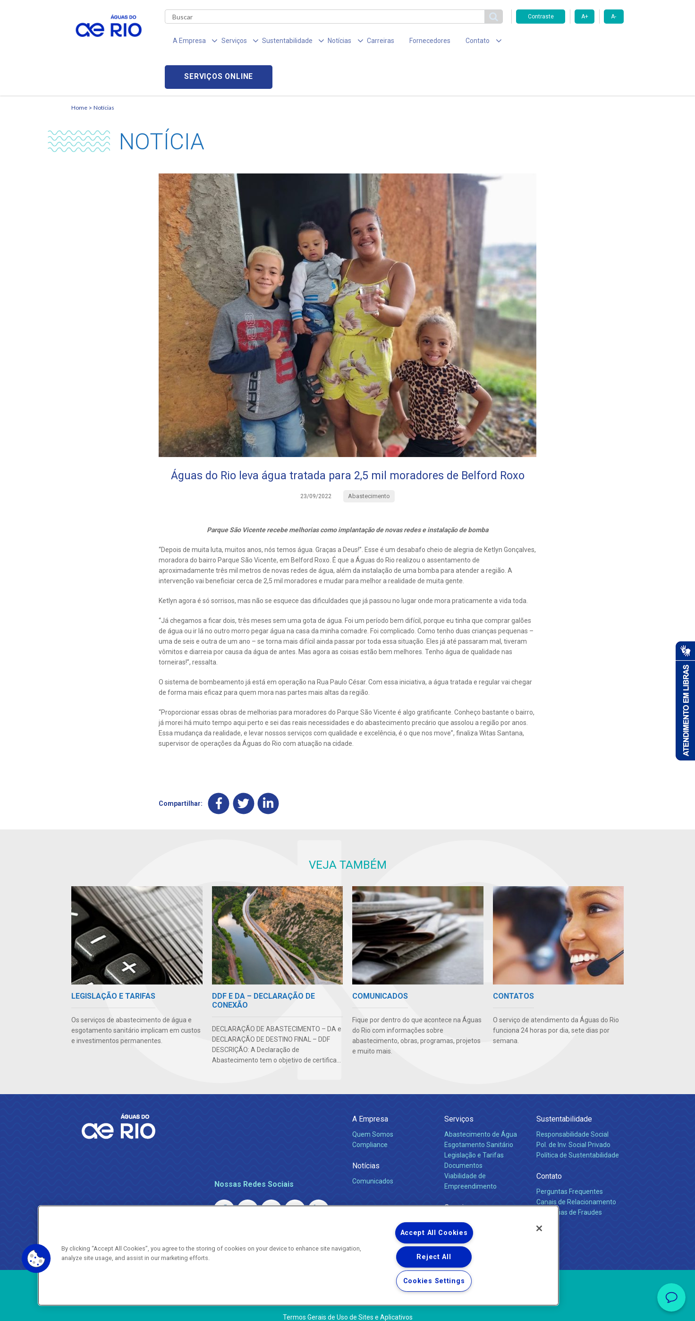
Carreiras (358, 42)
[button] (36, 1258)
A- (613, 16)
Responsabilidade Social (572, 1114)
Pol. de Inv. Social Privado (573, 1125)
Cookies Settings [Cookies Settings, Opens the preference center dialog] (434, 1281)
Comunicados (372, 1162)
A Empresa (370, 1099)
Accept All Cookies (434, 1233)
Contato (549, 1156)
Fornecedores (403, 42)
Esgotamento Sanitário (478, 1125)
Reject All (433, 1257)
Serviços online (570, 42)
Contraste (541, 16)
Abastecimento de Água (480, 1114)
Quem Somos (372, 1114)
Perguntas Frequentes (569, 1171)
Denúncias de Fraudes (569, 1192)
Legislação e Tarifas (474, 1135)
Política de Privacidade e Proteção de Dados (347, 1307)
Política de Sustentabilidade (577, 1135)
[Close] (539, 1228)
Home (79, 73)
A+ (584, 16)
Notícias (103, 73)
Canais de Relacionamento (576, 1182)
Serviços (459, 1099)
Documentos (463, 1145)
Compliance (370, 1125)
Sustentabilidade (564, 1099)
